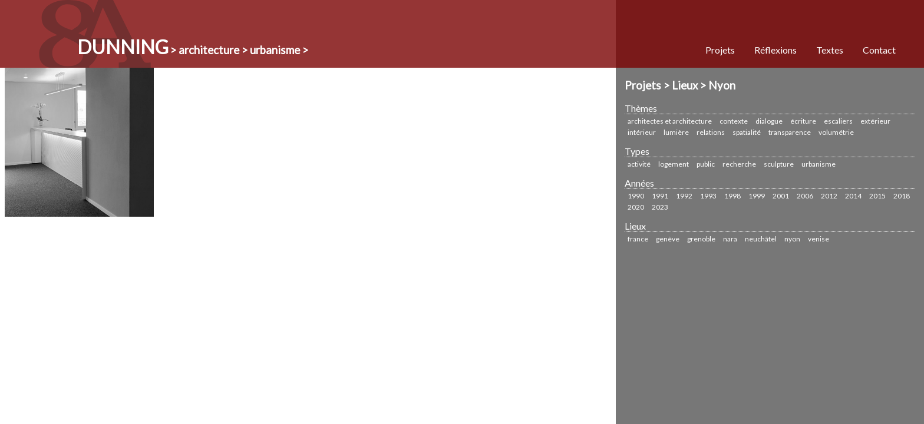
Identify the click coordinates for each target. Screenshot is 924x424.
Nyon (792, 238)
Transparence (789, 132)
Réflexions (775, 49)
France (638, 238)
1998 (732, 195)
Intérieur (642, 132)
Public (706, 164)
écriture (803, 121)
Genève (667, 238)
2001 (781, 195)
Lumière (676, 132)
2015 (877, 195)
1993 (708, 195)
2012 (829, 195)
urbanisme (818, 164)
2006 (805, 195)
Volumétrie (836, 132)
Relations (711, 132)
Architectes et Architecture (670, 121)
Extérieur (875, 121)
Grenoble (701, 238)
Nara (730, 238)
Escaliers (838, 121)
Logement (673, 164)
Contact (879, 49)
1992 (684, 195)
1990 (636, 195)
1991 (660, 195)
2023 (660, 207)
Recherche (739, 164)
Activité (639, 164)
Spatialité (746, 132)
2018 (901, 195)
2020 (636, 207)
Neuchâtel (761, 238)
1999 (756, 195)
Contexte (734, 121)
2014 (853, 195)
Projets (720, 49)
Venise (818, 238)
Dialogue (769, 121)
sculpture (779, 164)
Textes (829, 49)
